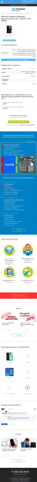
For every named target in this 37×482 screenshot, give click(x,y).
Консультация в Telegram (11, 153)
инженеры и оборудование (27, 260)
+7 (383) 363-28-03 (9, 149)
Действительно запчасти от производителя (9, 261)
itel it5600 (32, 68)
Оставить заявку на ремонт (18, 121)
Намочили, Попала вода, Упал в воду (12, 102)
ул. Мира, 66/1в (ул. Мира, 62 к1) (14, 200)
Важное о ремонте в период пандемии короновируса (9, 449)
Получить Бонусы (19, 295)
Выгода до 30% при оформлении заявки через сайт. (27, 324)
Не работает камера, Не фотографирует (13, 107)
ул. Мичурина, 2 (9, 184)
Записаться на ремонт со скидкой (18, 59)
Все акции (18, 335)
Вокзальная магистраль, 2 (12, 145)
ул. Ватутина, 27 (9, 215)
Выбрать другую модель (9, 40)
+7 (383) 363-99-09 (28, 1)
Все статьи (18, 461)
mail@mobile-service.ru (16, 151)
